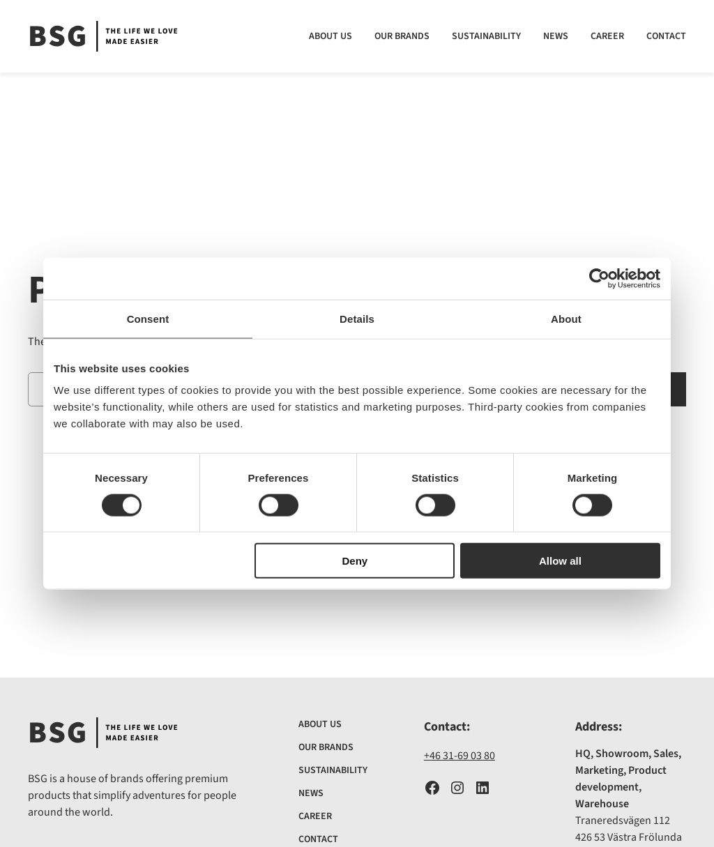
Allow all (560, 561)
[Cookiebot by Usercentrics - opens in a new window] (599, 278)
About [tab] (566, 318)
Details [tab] (357, 318)
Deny (355, 561)
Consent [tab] (148, 318)
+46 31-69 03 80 (459, 755)
